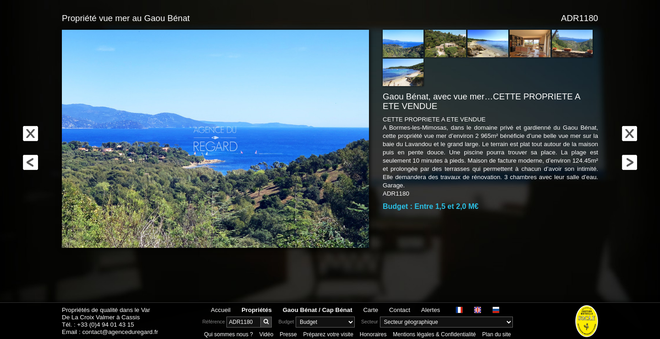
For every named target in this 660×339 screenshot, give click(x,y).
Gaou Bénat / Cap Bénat (317, 309)
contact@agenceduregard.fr (120, 331)
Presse (288, 334)
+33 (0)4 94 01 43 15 (105, 324)
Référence (213, 321)
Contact (399, 309)
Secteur (369, 321)
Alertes (430, 309)
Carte (370, 309)
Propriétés (257, 309)
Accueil (221, 309)
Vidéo (266, 334)
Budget (286, 321)
